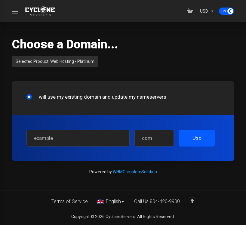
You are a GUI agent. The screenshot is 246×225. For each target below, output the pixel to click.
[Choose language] (111, 201)
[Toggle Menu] (15, 11)
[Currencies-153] (207, 11)
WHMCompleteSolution (135, 171)
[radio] (29, 97)
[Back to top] (193, 200)
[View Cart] (191, 11)
